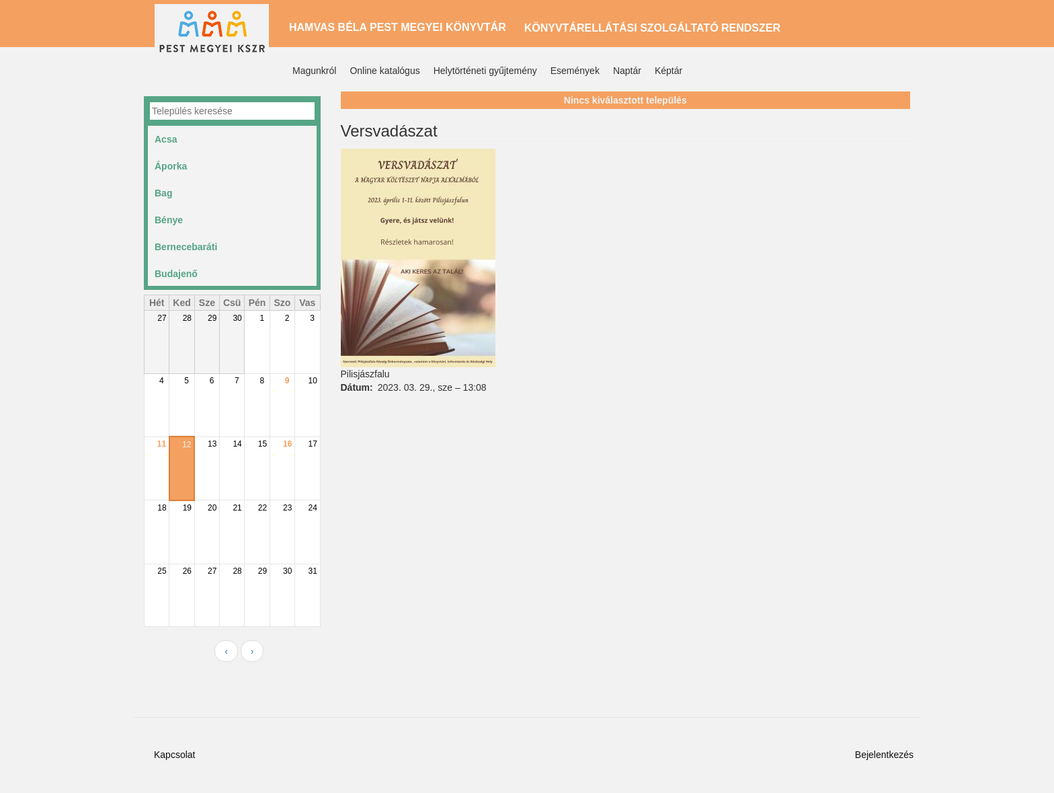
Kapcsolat (174, 754)
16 (287, 444)
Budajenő (176, 273)
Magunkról (314, 70)
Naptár (627, 70)
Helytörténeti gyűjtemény (485, 70)
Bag (163, 193)
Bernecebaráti (186, 246)
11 (161, 444)
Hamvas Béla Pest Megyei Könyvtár (397, 27)
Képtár (668, 70)
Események (575, 70)
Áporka (171, 166)
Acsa (166, 139)
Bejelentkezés (884, 754)
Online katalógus (384, 70)
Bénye (169, 220)
